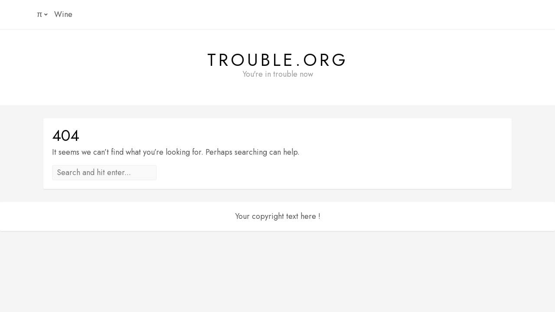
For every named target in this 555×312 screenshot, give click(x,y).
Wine (63, 14)
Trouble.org (277, 59)
